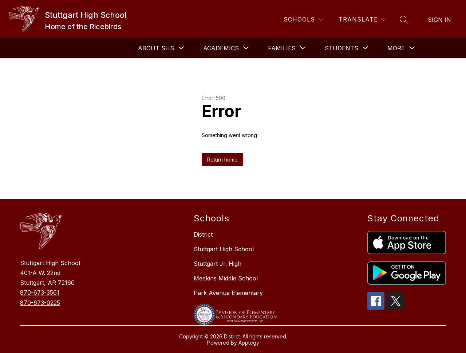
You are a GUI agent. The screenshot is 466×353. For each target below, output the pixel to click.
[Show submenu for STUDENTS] (341, 48)
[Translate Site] (362, 19)
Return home (222, 159)
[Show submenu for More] (396, 48)
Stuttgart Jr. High (217, 263)
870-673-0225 (40, 302)
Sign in (439, 19)
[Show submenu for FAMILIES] (282, 48)
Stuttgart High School (224, 249)
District (203, 234)
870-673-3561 (39, 292)
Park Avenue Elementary (228, 292)
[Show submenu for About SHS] (156, 48)
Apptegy (248, 343)
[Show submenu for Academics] (221, 48)
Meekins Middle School (226, 278)
